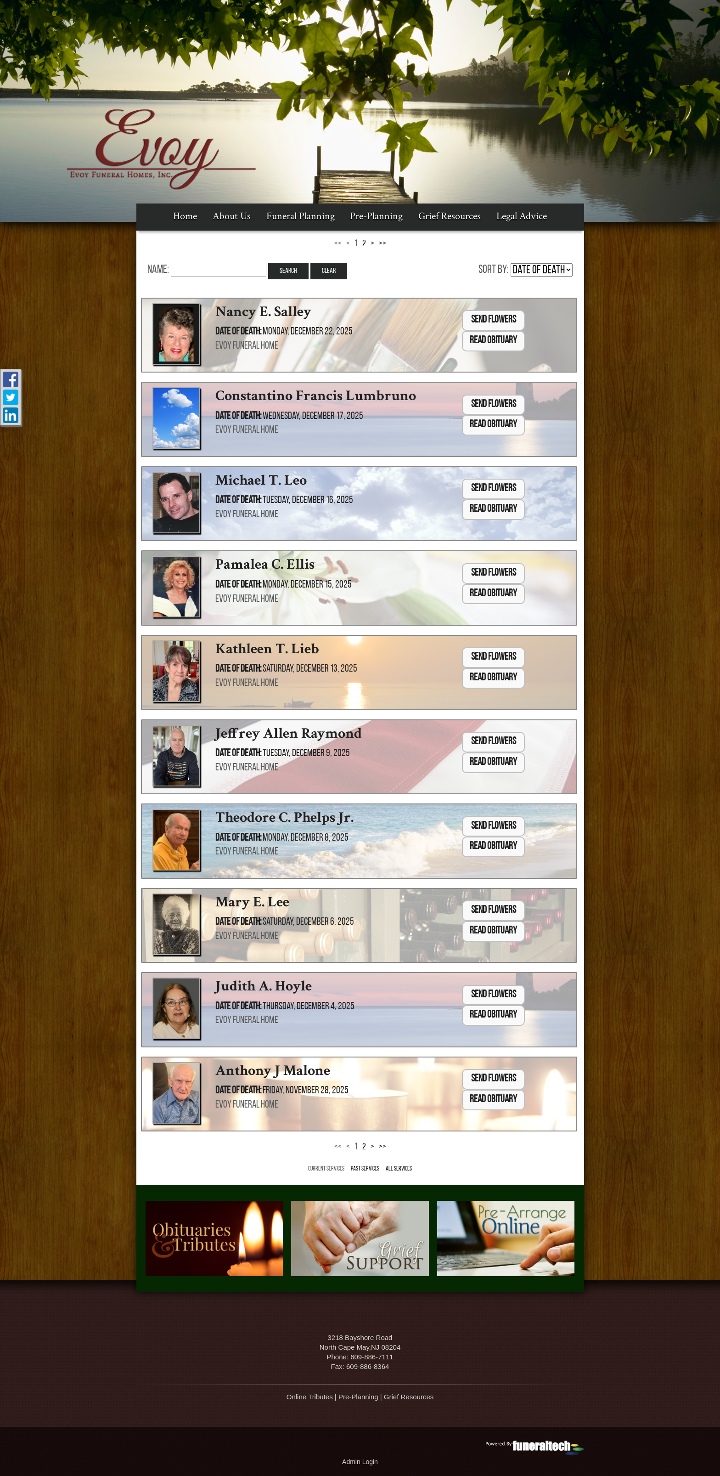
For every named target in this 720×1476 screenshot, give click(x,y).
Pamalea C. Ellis (265, 564)
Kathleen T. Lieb (267, 648)
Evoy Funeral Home (246, 346)
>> (382, 244)
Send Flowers (493, 320)
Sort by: (493, 270)
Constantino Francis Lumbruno (315, 395)
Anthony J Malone (272, 1070)
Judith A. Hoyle (263, 986)
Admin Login (360, 1461)
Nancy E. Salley (263, 311)
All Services (399, 1168)
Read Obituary (493, 340)
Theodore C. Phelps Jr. (284, 817)
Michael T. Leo (261, 480)
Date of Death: (238, 332)
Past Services (365, 1168)
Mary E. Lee (252, 902)
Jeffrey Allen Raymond (288, 733)
